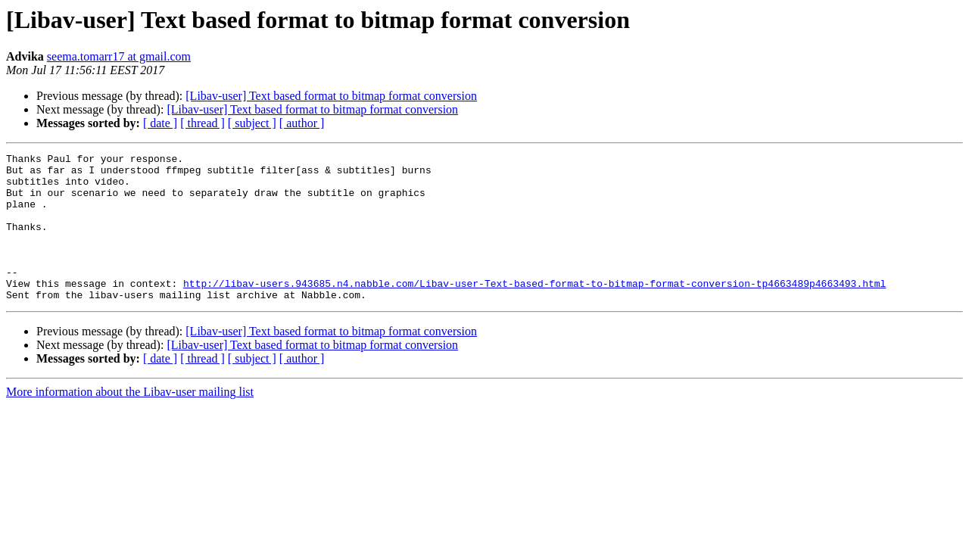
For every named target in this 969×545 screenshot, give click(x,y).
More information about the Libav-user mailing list (130, 421)
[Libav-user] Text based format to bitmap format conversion (331, 95)
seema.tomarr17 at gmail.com (119, 56)
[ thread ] (202, 123)
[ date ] (160, 123)
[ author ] (302, 123)
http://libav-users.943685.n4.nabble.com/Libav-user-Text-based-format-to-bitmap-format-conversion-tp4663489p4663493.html (534, 310)
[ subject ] (252, 123)
